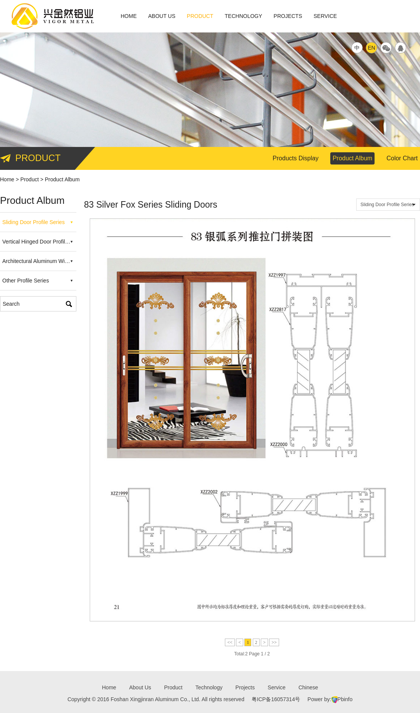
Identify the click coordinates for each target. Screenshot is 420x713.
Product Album (352, 158)
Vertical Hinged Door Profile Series (39, 242)
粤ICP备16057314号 (276, 699)
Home (129, 16)
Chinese (308, 687)
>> (274, 642)
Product (200, 16)
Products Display (295, 158)
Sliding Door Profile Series (33, 222)
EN (371, 48)
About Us (161, 16)
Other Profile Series (25, 280)
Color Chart (402, 158)
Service (325, 16)
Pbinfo (345, 699)
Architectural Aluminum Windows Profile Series (39, 261)
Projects (288, 16)
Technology (243, 16)
